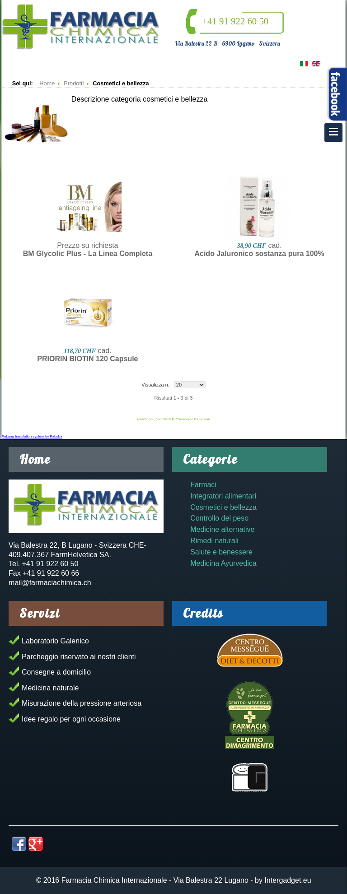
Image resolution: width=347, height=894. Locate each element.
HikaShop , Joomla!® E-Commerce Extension (173, 419)
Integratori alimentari (223, 496)
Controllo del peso (219, 518)
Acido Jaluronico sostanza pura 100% (259, 253)
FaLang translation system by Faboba (32, 436)
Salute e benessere (221, 552)
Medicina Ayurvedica (223, 563)
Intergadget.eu (287, 880)
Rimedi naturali (214, 541)
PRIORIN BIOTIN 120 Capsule (87, 359)
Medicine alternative (222, 529)
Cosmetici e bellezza (223, 507)
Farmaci (203, 485)
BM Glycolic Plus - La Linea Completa (87, 253)
